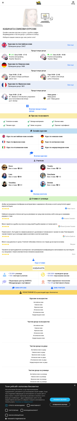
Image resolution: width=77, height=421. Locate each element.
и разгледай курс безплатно (38, 292)
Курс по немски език (54, 136)
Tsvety (50, 166)
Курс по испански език (54, 142)
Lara (10, 174)
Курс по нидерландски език (57, 147)
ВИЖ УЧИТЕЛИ (58, 288)
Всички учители (40, 194)
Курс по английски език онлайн (20, 136)
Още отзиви (40, 263)
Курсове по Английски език (20, 44)
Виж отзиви (13, 168)
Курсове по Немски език (18, 64)
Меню (3, 2)
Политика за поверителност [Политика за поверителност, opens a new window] (24, 402)
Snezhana (51, 174)
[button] (26, 418)
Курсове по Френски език (19, 84)
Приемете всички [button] (59, 399)
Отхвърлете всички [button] (60, 404)
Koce (11, 166)
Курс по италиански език (17, 147)
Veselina (12, 183)
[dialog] (38, 402)
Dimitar (50, 183)
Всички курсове (40, 156)
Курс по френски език (16, 142)
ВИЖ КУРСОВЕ (19, 288)
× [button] (74, 385)
